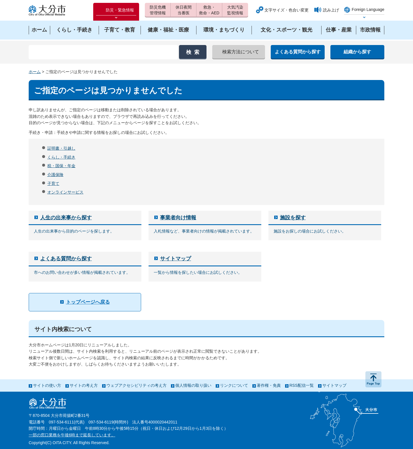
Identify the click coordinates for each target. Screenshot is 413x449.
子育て (53, 183)
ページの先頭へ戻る (373, 379)
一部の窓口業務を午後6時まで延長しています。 (72, 435)
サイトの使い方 (47, 385)
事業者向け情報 (178, 217)
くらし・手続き (61, 157)
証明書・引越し (61, 148)
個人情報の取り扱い (193, 385)
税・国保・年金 (61, 165)
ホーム (35, 71)
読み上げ (331, 10)
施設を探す (293, 217)
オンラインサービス (65, 192)
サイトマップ (175, 258)
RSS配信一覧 (301, 385)
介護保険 (55, 174)
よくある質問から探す (66, 258)
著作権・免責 (269, 385)
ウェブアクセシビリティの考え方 (136, 385)
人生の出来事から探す (66, 217)
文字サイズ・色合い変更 (286, 10)
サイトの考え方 (84, 385)
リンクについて (234, 385)
